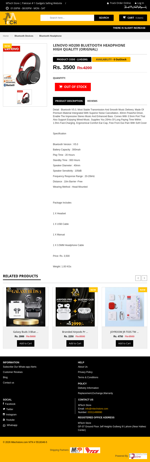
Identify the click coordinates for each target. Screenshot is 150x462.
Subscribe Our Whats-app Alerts (19, 366)
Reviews (92, 101)
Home (6, 36)
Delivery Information (88, 388)
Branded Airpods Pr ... (75, 332)
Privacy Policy (85, 372)
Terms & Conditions (88, 377)
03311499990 (95, 412)
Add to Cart (26, 343)
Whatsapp (10, 425)
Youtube (9, 419)
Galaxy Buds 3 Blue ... (25, 332)
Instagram (10, 414)
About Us (83, 366)
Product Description (69, 101)
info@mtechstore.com (96, 408)
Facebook (9, 403)
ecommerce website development (20, 445)
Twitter (8, 409)
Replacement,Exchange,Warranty (95, 393)
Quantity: (59, 78)
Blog (5, 377)
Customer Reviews (13, 372)
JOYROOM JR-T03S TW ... (124, 332)
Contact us (8, 382)
